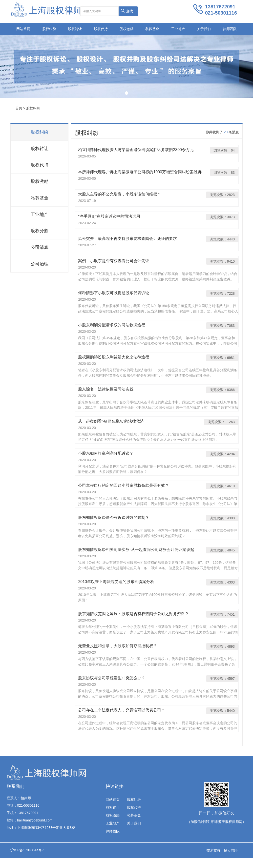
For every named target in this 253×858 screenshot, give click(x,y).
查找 (129, 11)
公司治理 (39, 263)
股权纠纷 (49, 29)
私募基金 (152, 29)
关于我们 (204, 29)
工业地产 (178, 29)
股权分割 (39, 230)
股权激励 (126, 29)
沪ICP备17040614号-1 (27, 850)
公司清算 (39, 247)
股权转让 (75, 29)
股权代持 (101, 29)
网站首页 (23, 29)
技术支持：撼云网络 (222, 850)
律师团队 (230, 29)
